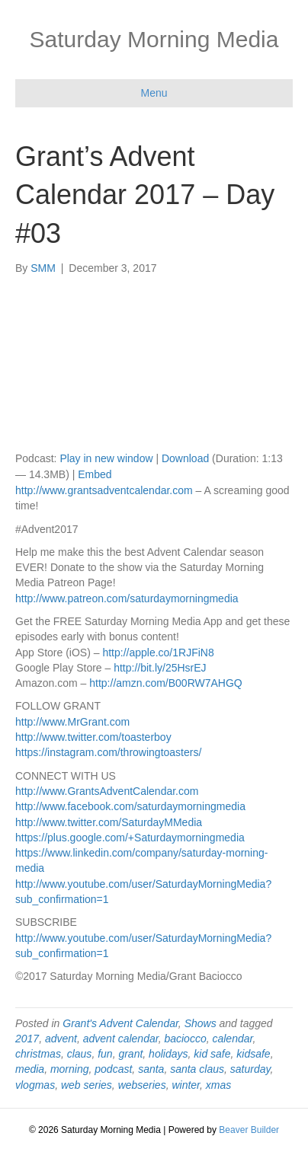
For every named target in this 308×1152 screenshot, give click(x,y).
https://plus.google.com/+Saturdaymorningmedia (130, 837)
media (29, 1069)
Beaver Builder (249, 1130)
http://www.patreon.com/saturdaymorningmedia (127, 598)
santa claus (197, 1069)
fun (105, 1054)
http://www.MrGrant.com (72, 722)
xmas (218, 1085)
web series (86, 1085)
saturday (250, 1069)
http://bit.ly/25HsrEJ (160, 668)
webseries (142, 1085)
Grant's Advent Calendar (120, 1023)
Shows (200, 1023)
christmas (38, 1054)
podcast (113, 1069)
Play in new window (105, 458)
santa (151, 1069)
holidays (168, 1054)
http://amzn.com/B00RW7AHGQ (165, 683)
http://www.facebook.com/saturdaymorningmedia (130, 806)
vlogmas (35, 1085)
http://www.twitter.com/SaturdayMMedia (108, 822)
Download (185, 458)
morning (69, 1069)
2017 (27, 1038)
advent (61, 1038)
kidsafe (253, 1054)
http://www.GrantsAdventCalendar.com (106, 791)
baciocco (185, 1038)
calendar (232, 1038)
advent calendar (121, 1038)
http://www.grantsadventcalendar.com (104, 490)
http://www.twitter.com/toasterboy (93, 737)
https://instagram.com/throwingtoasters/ (108, 752)
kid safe (212, 1054)
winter (186, 1085)
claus (79, 1054)
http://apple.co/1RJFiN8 (157, 652)
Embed (94, 474)
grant (130, 1054)
